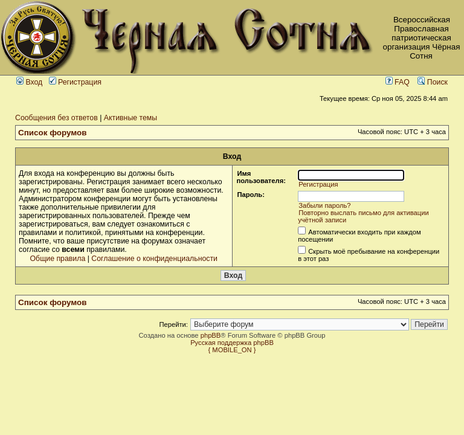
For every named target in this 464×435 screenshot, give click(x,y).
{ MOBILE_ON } (232, 349)
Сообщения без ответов (56, 118)
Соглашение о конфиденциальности (154, 258)
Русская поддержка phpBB (232, 342)
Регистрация (75, 82)
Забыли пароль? (324, 205)
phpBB (211, 335)
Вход (29, 82)
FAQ (397, 82)
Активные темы (130, 118)
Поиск (432, 82)
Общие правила (58, 258)
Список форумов (52, 132)
